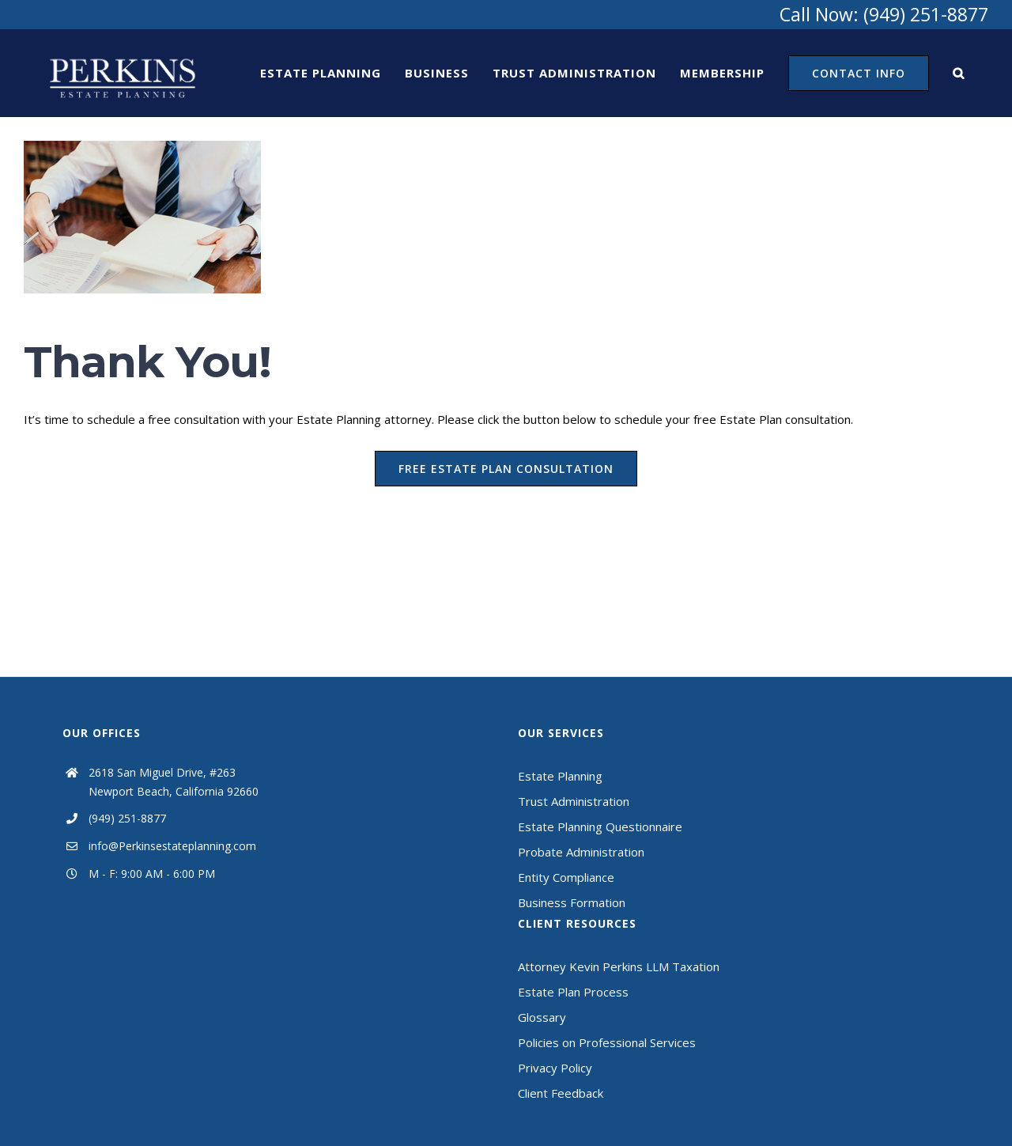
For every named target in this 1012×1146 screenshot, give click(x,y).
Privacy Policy (555, 1068)
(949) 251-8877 (127, 818)
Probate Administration (581, 852)
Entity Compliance (566, 877)
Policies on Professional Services (607, 1042)
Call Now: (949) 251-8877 (884, 14)
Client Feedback (560, 1093)
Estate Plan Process (573, 992)
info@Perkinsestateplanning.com (172, 845)
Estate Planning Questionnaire (600, 826)
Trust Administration (573, 801)
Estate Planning (560, 776)
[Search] (959, 72)
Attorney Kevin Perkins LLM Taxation (618, 966)
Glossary (542, 1017)
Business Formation (571, 902)
